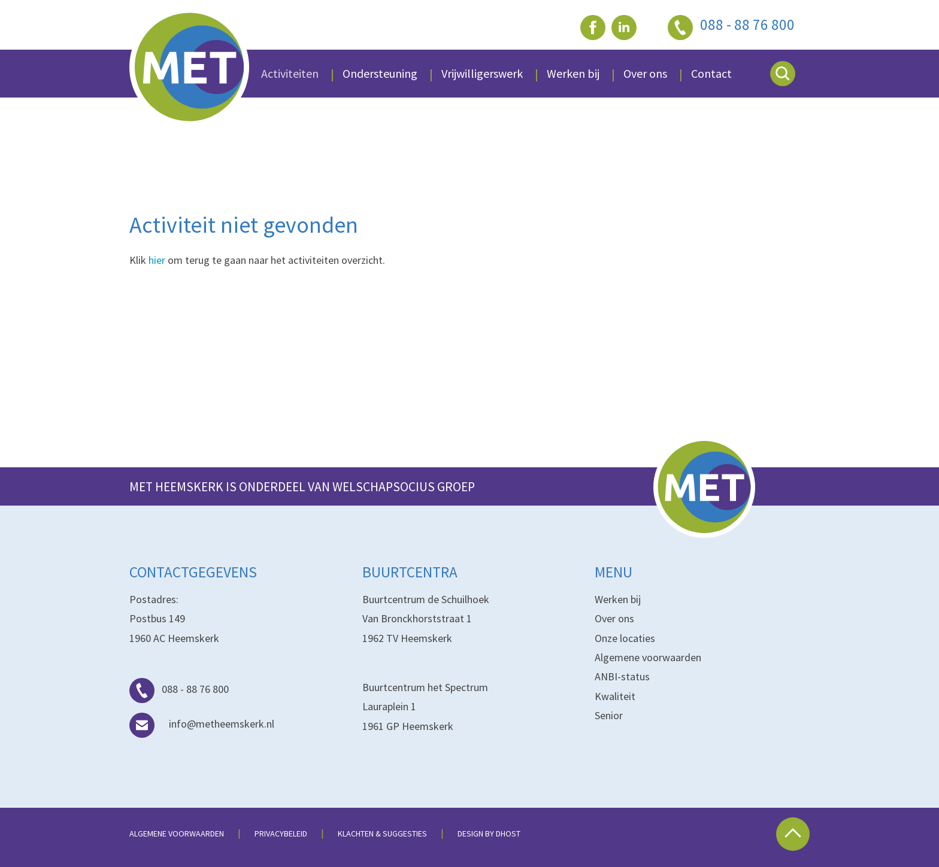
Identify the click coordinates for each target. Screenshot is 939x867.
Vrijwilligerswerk (482, 73)
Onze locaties (625, 638)
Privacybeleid (281, 833)
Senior (609, 715)
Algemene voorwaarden (648, 657)
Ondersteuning (380, 73)
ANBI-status (622, 676)
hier (157, 260)
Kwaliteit (615, 696)
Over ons (645, 73)
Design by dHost (489, 833)
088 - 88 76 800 (179, 689)
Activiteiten (290, 73)
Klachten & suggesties (382, 833)
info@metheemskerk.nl (201, 724)
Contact (711, 73)
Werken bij (618, 599)
